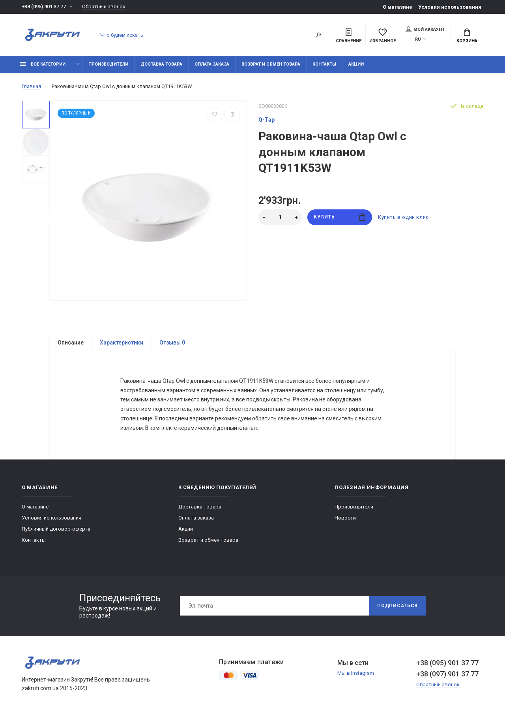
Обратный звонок (103, 7)
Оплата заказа (212, 64)
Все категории (42, 64)
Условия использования (449, 7)
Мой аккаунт (425, 29)
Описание (71, 342)
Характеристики (121, 342)
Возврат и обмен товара (270, 64)
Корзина (466, 35)
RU (418, 39)
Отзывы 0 (172, 342)
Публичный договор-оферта (56, 532)
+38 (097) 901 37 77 (447, 677)
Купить (339, 217)
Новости (345, 521)
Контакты (324, 64)
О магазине (397, 7)
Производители (108, 64)
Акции (356, 64)
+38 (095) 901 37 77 (44, 7)
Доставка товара (161, 64)
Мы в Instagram (355, 677)
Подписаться (397, 609)
